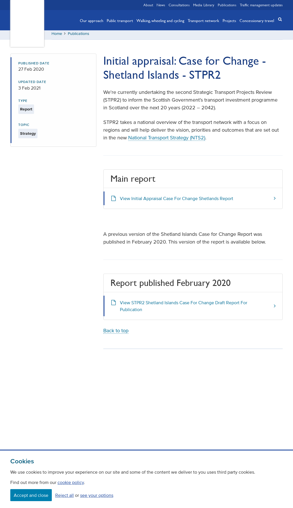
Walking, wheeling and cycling (160, 20)
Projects (229, 20)
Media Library (203, 5)
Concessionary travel (256, 20)
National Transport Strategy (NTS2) (166, 140)
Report (26, 111)
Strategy (28, 135)
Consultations (179, 5)
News (161, 5)
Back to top (115, 332)
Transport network (203, 20)
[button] (278, 20)
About (148, 5)
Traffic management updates (261, 5)
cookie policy (71, 482)
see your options (96, 495)
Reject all (64, 495)
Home (57, 35)
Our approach (91, 20)
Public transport (120, 20)
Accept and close (31, 495)
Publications (227, 5)
